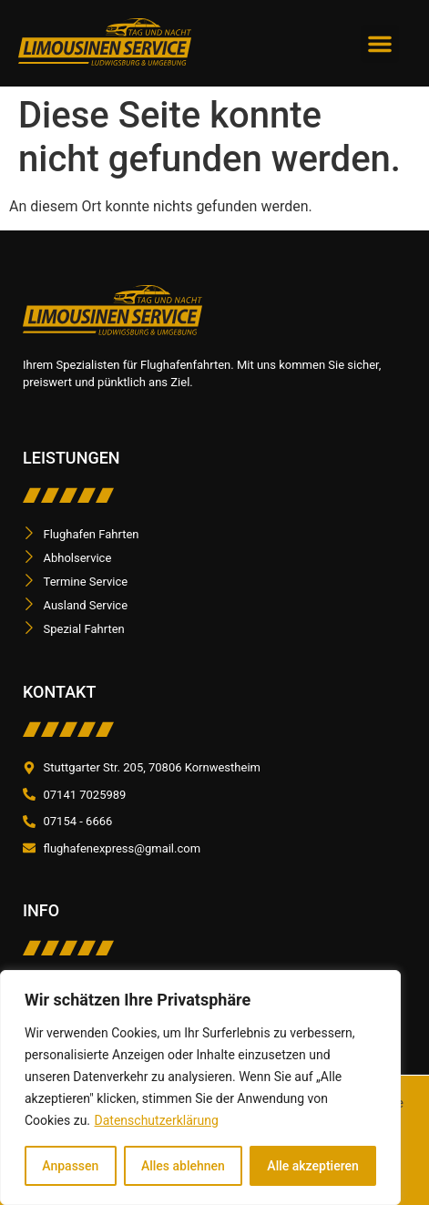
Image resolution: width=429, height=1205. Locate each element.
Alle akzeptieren (312, 1166)
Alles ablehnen (183, 1166)
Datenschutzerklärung (157, 1120)
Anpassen (70, 1166)
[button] (380, 44)
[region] (200, 1087)
